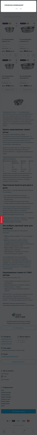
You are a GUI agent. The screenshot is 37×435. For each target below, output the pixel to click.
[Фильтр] (1, 219)
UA (16, 9)
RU (21, 9)
